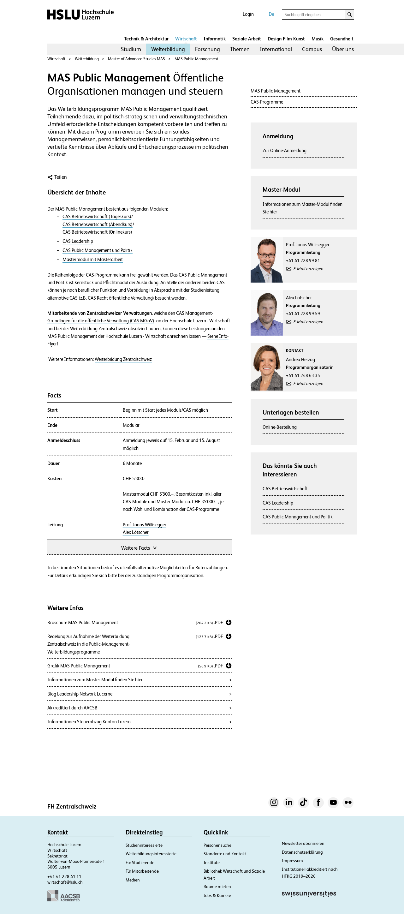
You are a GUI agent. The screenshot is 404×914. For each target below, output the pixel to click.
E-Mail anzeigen (309, 268)
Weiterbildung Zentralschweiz (123, 359)
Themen (240, 49)
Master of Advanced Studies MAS (136, 59)
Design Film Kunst (286, 38)
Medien (133, 879)
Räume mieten (217, 886)
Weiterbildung (168, 49)
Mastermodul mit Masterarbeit (92, 259)
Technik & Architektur (146, 38)
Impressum (292, 860)
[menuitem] (131, 49)
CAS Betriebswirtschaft (285, 488)
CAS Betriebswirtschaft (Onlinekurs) (97, 232)
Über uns (343, 49)
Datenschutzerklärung (302, 852)
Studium (131, 49)
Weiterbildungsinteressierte (151, 853)
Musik (318, 38)
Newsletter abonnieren (303, 843)
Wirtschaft (186, 38)
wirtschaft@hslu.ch (65, 882)
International (276, 49)
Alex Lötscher (136, 532)
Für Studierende (140, 862)
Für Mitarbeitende (142, 871)
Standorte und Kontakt (225, 853)
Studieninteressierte (144, 845)
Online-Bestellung (280, 427)
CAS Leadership (77, 241)
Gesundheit (342, 38)
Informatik (215, 38)
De (271, 14)
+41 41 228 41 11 (64, 876)
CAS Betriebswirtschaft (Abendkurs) (97, 224)
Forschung (207, 49)
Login (248, 14)
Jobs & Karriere (217, 895)
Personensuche (217, 845)
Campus (312, 49)
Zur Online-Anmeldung (284, 150)
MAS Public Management (196, 59)
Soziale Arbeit (246, 38)
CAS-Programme (267, 102)
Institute (212, 862)
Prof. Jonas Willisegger (144, 524)
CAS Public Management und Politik (97, 250)
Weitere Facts (139, 547)
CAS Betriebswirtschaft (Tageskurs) (96, 216)
